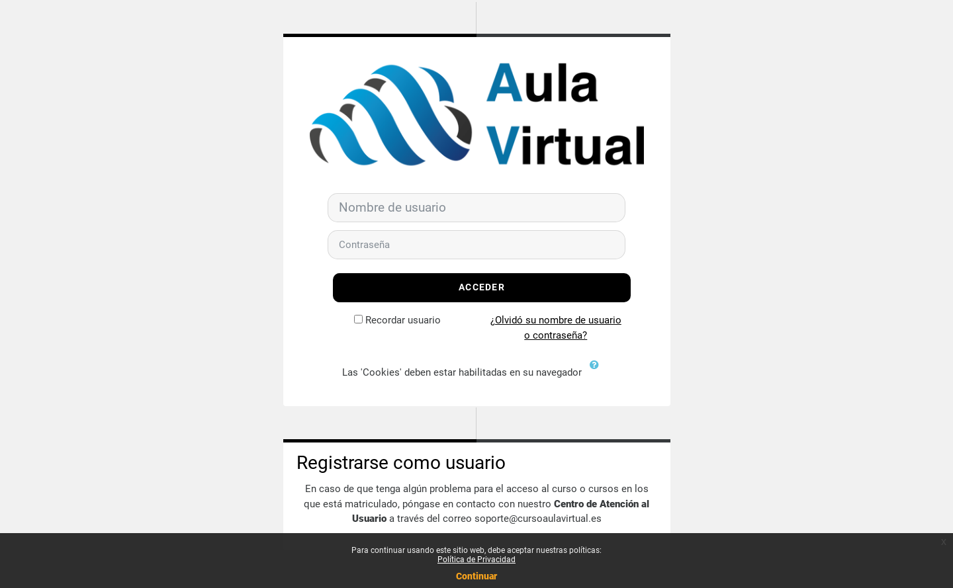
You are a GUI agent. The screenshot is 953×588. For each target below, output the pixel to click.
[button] (598, 373)
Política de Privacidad (476, 559)
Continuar (476, 576)
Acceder (482, 287)
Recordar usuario (403, 320)
